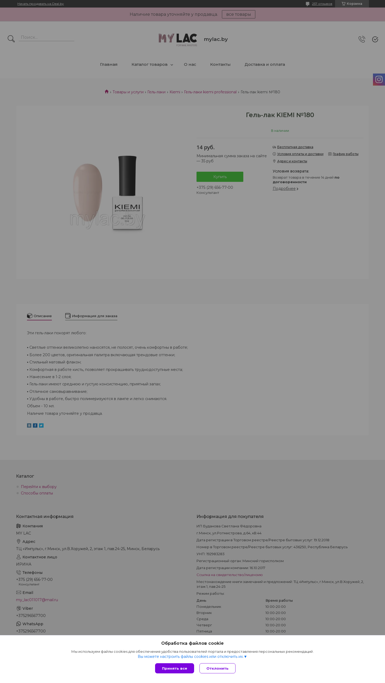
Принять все (174, 668)
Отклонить (217, 668)
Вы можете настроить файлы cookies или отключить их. (191, 656)
